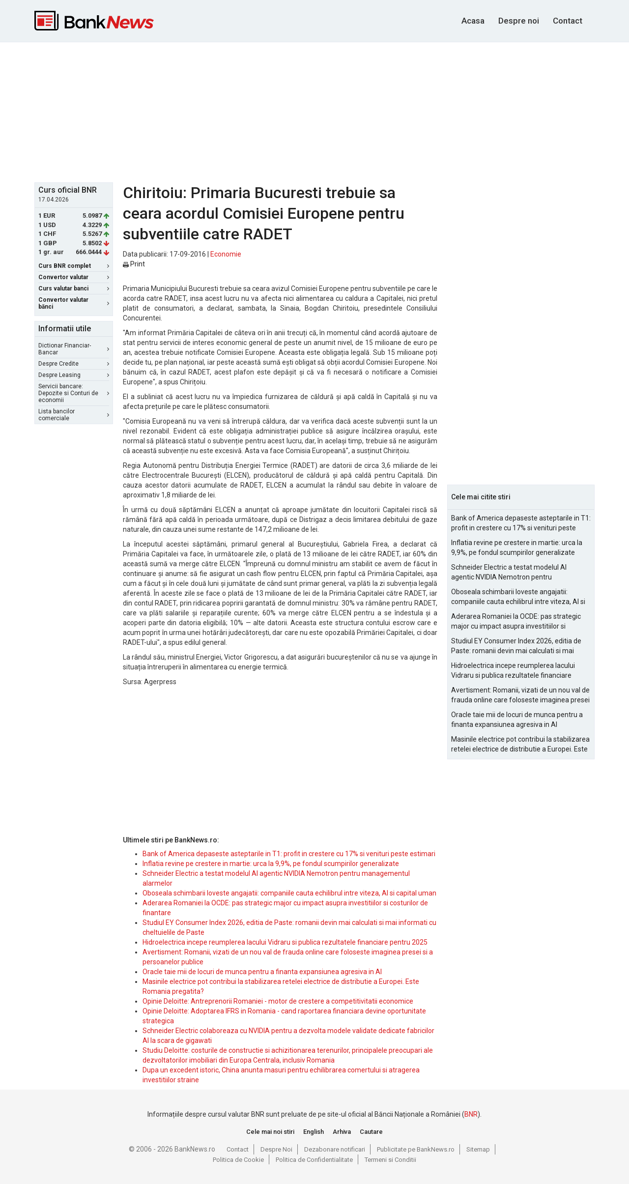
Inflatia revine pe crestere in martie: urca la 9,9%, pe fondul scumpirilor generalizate (271, 863)
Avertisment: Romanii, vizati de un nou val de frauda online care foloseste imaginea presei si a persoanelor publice (520, 695)
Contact (567, 21)
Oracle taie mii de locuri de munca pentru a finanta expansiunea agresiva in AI (262, 972)
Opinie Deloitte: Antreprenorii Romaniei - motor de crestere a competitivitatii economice (278, 1001)
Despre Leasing (73, 375)
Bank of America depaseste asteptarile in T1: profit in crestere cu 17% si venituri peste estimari (289, 854)
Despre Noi (276, 1149)
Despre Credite (73, 363)
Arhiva (342, 1131)
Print (134, 264)
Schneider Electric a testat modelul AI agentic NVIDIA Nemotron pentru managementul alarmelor (509, 572)
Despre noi (518, 21)
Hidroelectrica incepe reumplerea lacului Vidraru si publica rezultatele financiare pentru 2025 (285, 942)
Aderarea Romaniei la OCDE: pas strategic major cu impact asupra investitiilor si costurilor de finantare (516, 621)
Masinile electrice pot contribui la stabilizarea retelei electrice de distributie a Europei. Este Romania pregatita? (520, 744)
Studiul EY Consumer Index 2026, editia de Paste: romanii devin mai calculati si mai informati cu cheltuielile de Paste (516, 646)
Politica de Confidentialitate (314, 1159)
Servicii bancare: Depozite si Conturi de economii (73, 393)
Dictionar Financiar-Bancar (73, 349)
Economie (225, 254)
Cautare (371, 1131)
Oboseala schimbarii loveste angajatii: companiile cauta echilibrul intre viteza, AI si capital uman (289, 893)
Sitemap (478, 1149)
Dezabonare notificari (334, 1149)
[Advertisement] (314, 111)
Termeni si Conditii (390, 1159)
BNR (471, 1114)
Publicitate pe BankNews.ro (416, 1149)
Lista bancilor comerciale (73, 415)
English (313, 1131)
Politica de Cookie (238, 1159)
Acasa (473, 21)
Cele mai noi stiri (270, 1131)
